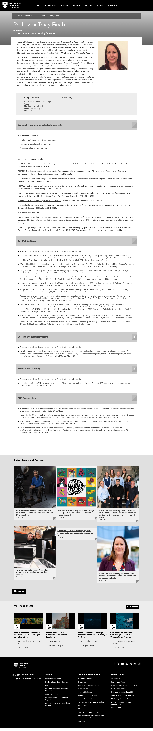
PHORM (21, 172)
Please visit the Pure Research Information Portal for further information (51, 253)
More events (132, 609)
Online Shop (116, 711)
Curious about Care (26, 179)
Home (17, 16)
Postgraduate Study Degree (56, 685)
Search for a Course (53, 681)
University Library (52, 697)
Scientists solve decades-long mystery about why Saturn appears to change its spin (75, 536)
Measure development (100, 231)
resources (105, 221)
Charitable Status (85, 695)
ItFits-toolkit (31, 221)
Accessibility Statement (87, 702)
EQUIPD (21, 194)
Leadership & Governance (88, 688)
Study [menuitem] (38, 5)
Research (82, 685)
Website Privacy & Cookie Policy (91, 705)
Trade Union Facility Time (88, 715)
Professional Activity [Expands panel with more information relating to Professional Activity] (29, 371)
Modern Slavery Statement (89, 712)
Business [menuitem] (64, 5)
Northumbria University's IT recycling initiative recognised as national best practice (32, 575)
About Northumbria (89, 677)
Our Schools (50, 688)
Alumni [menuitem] (100, 5)
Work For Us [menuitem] (112, 5)
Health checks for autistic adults (31, 206)
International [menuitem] (50, 5)
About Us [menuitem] (88, 5)
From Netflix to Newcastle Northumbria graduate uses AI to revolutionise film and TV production (34, 515)
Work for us (83, 692)
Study (48, 677)
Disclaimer (82, 708)
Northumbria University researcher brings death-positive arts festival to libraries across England (75, 515)
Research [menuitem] (76, 5)
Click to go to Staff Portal (121, 702)
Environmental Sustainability (122, 695)
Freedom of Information (88, 698)
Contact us (115, 681)
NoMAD (21, 228)
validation (121, 231)
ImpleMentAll (24, 218)
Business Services (85, 681)
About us (28, 16)
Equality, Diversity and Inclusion (124, 688)
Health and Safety (118, 692)
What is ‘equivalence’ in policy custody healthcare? (39, 201)
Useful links (117, 677)
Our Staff (41, 16)
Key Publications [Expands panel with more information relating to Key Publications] (27, 242)
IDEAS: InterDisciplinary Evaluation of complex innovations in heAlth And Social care (54, 165)
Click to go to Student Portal (122, 698)
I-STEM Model (90, 221)
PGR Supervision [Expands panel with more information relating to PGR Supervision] (27, 401)
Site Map (81, 724)
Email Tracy (67, 98)
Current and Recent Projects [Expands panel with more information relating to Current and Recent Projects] (33, 338)
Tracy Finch (54, 16)
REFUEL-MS (23, 187)
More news (19, 594)
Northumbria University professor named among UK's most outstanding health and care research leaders (117, 578)
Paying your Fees (118, 685)
